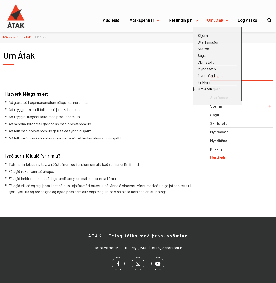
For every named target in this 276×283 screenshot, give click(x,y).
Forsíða (9, 37)
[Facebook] (118, 263)
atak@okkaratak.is (167, 247)
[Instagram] (138, 263)
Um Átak (25, 37)
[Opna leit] (269, 19)
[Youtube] (157, 263)
